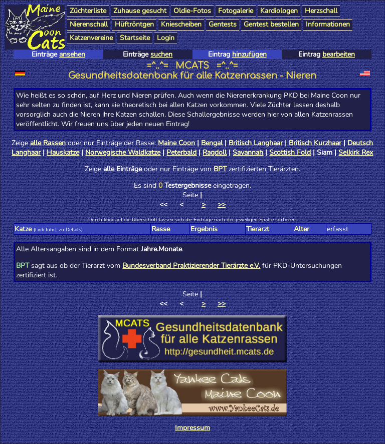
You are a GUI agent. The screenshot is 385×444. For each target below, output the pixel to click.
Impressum (192, 427)
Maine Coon (176, 143)
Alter (301, 229)
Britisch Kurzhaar (315, 143)
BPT (220, 169)
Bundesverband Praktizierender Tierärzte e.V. (191, 265)
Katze (23, 229)
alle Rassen (48, 143)
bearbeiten (338, 54)
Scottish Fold (290, 152)
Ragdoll (215, 152)
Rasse (160, 229)
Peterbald (181, 152)
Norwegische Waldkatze (122, 152)
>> (222, 204)
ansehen (72, 54)
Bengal (212, 143)
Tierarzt (257, 229)
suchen (161, 54)
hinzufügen (249, 54)
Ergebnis (204, 229)
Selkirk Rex (355, 152)
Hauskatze (63, 152)
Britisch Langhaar (256, 143)
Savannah (248, 152)
